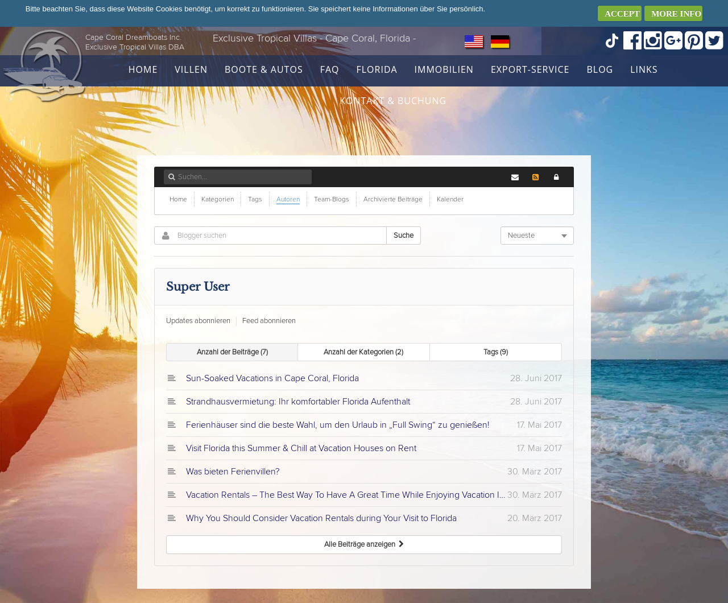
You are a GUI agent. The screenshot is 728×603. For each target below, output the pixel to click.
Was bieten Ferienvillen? (232, 471)
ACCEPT (622, 13)
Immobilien (444, 69)
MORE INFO (676, 13)
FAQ (330, 69)
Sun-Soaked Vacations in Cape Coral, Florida (272, 378)
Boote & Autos (264, 69)
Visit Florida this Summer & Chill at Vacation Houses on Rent (301, 448)
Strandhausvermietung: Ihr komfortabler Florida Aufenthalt (298, 401)
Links (643, 69)
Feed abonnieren (269, 320)
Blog (599, 69)
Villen (191, 69)
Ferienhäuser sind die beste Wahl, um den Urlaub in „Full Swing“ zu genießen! (338, 425)
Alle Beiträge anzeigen (364, 544)
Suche (403, 235)
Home (143, 69)
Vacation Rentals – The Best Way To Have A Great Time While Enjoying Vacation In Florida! (346, 495)
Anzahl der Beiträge (232, 352)
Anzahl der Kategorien (363, 352)
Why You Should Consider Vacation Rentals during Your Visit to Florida (321, 518)
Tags (495, 352)
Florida (376, 69)
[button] (556, 177)
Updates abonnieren (198, 320)
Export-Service (530, 69)
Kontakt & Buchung (393, 100)
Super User (198, 287)
